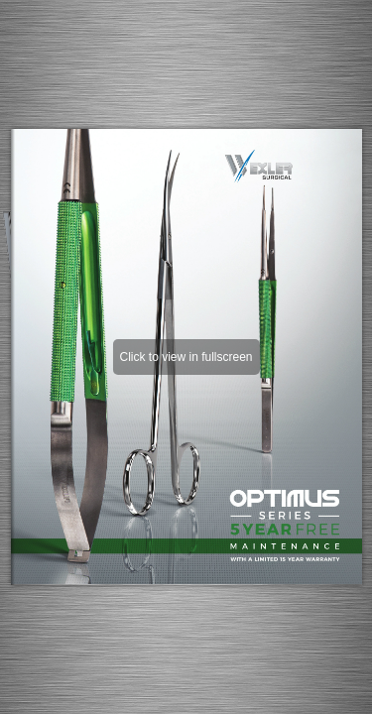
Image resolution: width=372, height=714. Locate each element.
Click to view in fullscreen (185, 357)
